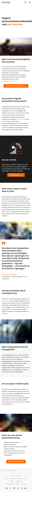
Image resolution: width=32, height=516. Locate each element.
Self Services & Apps (10, 470)
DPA (26, 478)
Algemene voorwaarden (17, 478)
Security (12, 481)
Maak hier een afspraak (16, 461)
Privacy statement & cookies (12, 484)
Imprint (7, 478)
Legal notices (19, 481)
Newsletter (24, 484)
